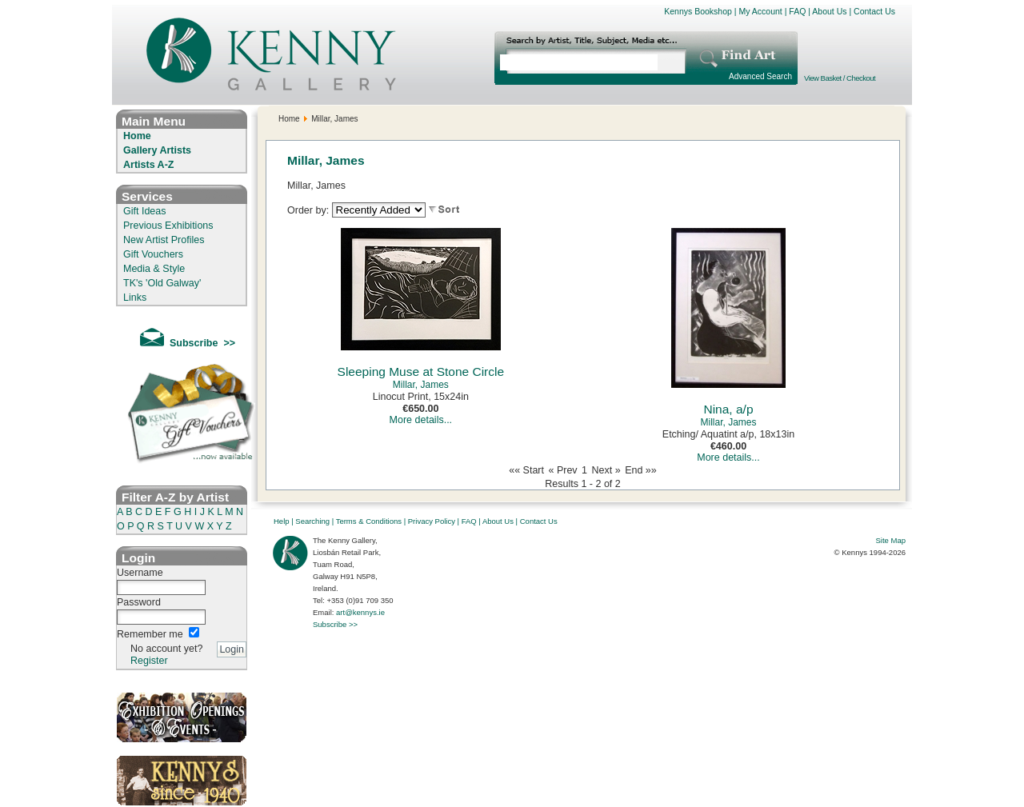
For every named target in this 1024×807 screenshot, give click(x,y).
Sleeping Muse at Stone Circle (421, 371)
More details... (421, 419)
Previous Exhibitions (168, 225)
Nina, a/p (728, 409)
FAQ (797, 11)
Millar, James (421, 384)
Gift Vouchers (153, 254)
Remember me (150, 634)
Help (282, 521)
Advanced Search (760, 76)
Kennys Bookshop (698, 11)
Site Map (891, 540)
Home (137, 136)
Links (134, 297)
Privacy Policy (431, 521)
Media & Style (154, 268)
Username (140, 572)
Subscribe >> (335, 624)
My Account (760, 11)
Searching (312, 521)
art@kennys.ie (360, 612)
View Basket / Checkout (839, 78)
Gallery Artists (157, 150)
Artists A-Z (148, 164)
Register (149, 660)
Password (139, 602)
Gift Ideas (144, 211)
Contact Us (874, 11)
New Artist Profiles (163, 240)
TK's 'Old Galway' (162, 283)
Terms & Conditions (369, 521)
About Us (829, 11)
